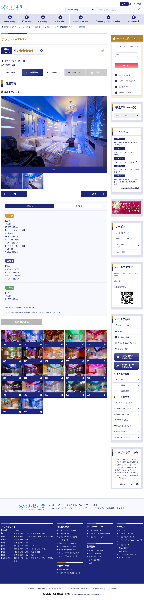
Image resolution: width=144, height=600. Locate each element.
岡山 (15, 552)
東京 (15, 536)
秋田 (21, 533)
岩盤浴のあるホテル (127, 414)
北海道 (16, 530)
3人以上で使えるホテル (127, 426)
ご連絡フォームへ (125, 484)
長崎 (27, 558)
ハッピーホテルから (126, 452)
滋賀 (32, 549)
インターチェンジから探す (67, 530)
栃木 (39, 536)
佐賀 (21, 558)
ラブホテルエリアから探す (126, 343)
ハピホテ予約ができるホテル (124, 357)
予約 (95, 72)
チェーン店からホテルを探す (68, 556)
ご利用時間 (78, 206)
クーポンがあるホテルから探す (68, 553)
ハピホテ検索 (122, 319)
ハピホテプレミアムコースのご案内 (127, 245)
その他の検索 (134, 19)
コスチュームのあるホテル (127, 403)
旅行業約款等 (98, 589)
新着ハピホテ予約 (94, 557)
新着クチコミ (92, 563)
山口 (38, 552)
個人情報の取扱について (57, 589)
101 (10, 193)
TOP (10, 72)
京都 (27, 549)
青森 (15, 533)
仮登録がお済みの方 (126, 92)
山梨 (21, 539)
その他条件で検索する (127, 437)
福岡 (15, 558)
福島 (44, 533)
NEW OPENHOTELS (64, 570)
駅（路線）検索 (122, 337)
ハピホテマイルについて (127, 239)
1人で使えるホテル (127, 420)
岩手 (32, 533)
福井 (27, 543)
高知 (32, 555)
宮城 (38, 533)
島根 (32, 552)
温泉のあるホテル (127, 432)
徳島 (21, 555)
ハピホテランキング (127, 233)
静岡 (27, 546)
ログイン (126, 66)
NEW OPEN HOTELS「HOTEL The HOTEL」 (126, 142)
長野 (27, 539)
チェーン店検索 (127, 385)
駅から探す (26, 19)
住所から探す (10, 19)
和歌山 (44, 549)
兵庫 (21, 549)
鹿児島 (50, 558)
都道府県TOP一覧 (125, 107)
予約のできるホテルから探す (108, 19)
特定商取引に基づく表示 (80, 589)
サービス (120, 226)
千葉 (34, 536)
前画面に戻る (16, 322)
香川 (15, 555)
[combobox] (116, 9)
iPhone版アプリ (127, 281)
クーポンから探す (80, 19)
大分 (38, 558)
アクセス (53, 72)
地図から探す (60, 19)
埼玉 (28, 536)
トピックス (121, 132)
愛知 (15, 546)
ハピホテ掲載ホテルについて (128, 554)
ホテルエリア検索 (123, 326)
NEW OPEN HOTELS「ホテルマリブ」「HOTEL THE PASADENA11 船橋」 (126, 179)
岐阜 (21, 546)
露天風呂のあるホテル (127, 408)
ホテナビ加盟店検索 (127, 391)
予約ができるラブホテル (66, 543)
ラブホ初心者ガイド (95, 530)
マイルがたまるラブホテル (67, 546)
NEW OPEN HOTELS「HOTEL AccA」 (125, 151)
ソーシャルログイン (126, 75)
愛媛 (27, 555)
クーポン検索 (127, 379)
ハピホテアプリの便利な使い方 (98, 534)
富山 (21, 543)
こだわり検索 (121, 349)
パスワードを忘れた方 (127, 81)
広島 (21, 552)
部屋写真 (32, 72)
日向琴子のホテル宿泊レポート (68, 573)
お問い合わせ (111, 589)
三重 (32, 546)
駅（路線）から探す (65, 534)
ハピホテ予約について (125, 537)
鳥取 (27, 552)
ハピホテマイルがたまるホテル (125, 366)
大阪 (15, 549)
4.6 (16, 51)
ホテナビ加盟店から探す (66, 550)
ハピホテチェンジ (124, 545)
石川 (15, 543)
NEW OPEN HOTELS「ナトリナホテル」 (126, 169)
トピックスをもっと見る (130, 188)
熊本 (32, 558)
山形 (27, 533)
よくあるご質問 (127, 252)
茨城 (45, 536)
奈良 (38, 549)
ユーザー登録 (135, 4)
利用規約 (41, 589)
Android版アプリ (127, 287)
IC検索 (119, 331)
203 (98, 193)
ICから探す (43, 19)
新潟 (15, 539)
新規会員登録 (124, 87)
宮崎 (44, 558)
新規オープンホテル (95, 550)
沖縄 (15, 561)
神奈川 (22, 536)
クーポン (74, 72)
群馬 (51, 536)
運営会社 (31, 589)
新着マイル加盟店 (94, 553)
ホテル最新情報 (93, 560)
